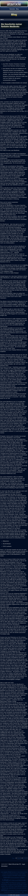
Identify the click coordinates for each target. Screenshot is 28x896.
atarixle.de (12, 888)
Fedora (4, 875)
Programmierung (13, 884)
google (25, 890)
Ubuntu (24, 886)
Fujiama (9, 875)
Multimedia (22, 880)
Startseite (12, 9)
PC (7, 882)
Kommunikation (14, 877)
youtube (17, 892)
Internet (6, 877)
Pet (10, 883)
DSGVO (22, 872)
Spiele (3, 886)
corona (24, 888)
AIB (2, 872)
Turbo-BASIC (18, 886)
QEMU (21, 884)
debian (4, 890)
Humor (24, 875)
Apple (19, 858)
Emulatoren (10, 874)
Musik (4, 883)
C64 (18, 872)
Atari (10, 872)
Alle (23, 892)
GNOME (14, 875)
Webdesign (5, 888)
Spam (25, 884)
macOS (12, 892)
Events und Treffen (19, 874)
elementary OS (12, 890)
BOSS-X (14, 872)
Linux (5, 880)
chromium (19, 888)
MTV (10, 880)
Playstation (4, 884)
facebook (20, 890)
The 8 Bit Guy (9, 886)
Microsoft (15, 880)
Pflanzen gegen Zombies (19, 883)
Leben (25, 858)
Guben (19, 875)
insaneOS (7, 892)
